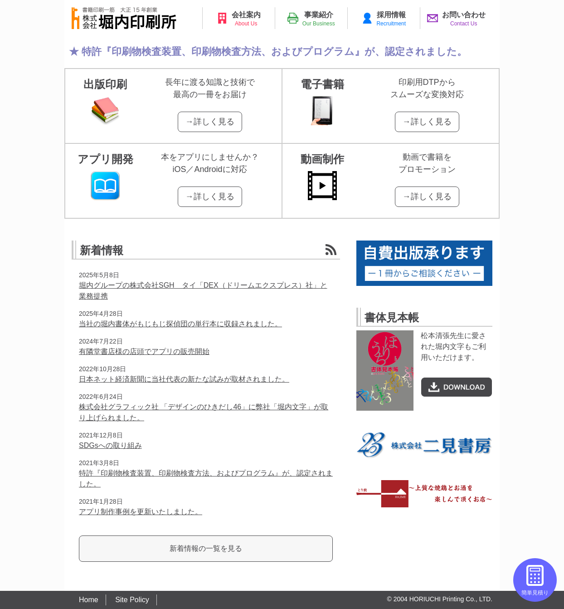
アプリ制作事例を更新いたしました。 (140, 512)
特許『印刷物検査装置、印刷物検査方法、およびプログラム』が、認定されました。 (274, 51)
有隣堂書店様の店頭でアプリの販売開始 (144, 351)
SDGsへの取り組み (110, 445)
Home (88, 600)
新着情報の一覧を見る (206, 548)
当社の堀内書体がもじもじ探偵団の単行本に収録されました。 (180, 324)
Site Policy (132, 600)
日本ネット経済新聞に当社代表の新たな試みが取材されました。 (184, 379)
